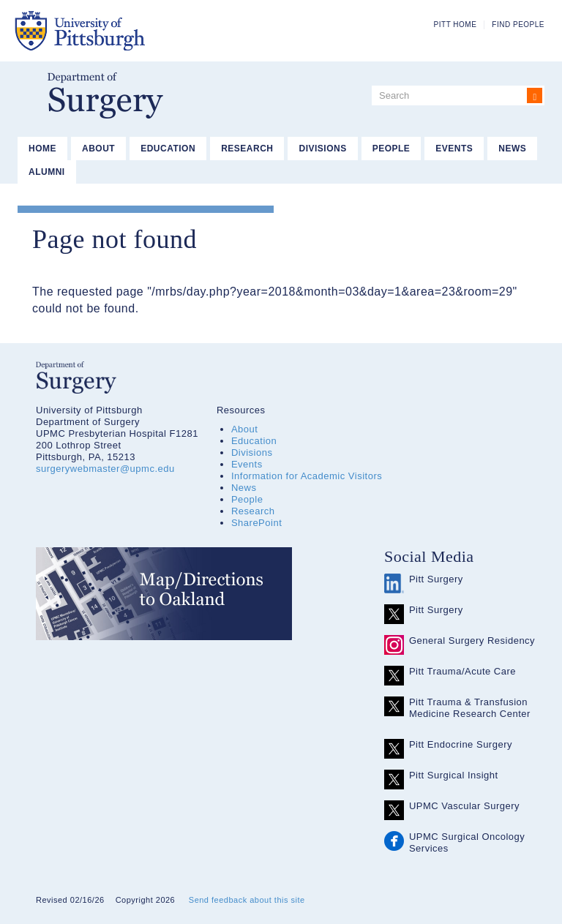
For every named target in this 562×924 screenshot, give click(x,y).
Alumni (47, 172)
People (391, 148)
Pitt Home (455, 24)
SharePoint (256, 522)
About (98, 148)
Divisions (322, 148)
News (512, 148)
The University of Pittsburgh (152, 30)
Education (167, 148)
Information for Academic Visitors (306, 475)
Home (42, 148)
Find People (518, 24)
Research (247, 148)
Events (454, 148)
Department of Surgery (105, 95)
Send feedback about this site (247, 899)
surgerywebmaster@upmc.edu (105, 468)
